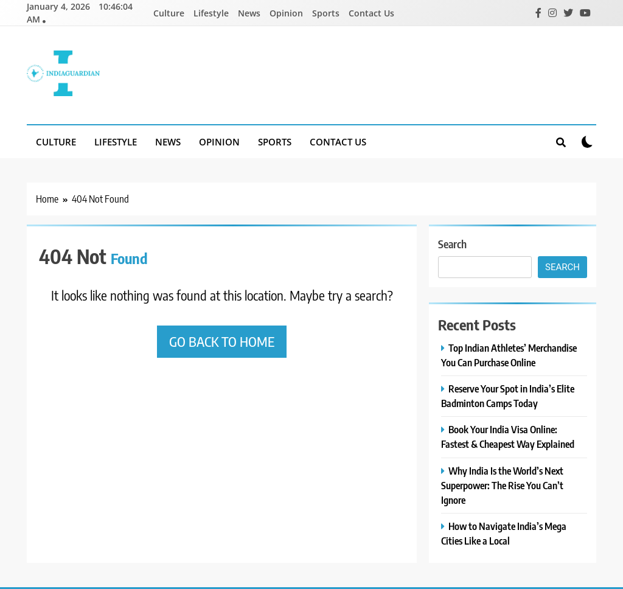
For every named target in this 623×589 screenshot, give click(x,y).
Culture (168, 13)
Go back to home (221, 341)
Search (452, 244)
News (249, 13)
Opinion (286, 13)
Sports (325, 13)
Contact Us (371, 13)
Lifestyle (211, 13)
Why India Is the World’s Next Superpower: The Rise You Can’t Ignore (502, 485)
